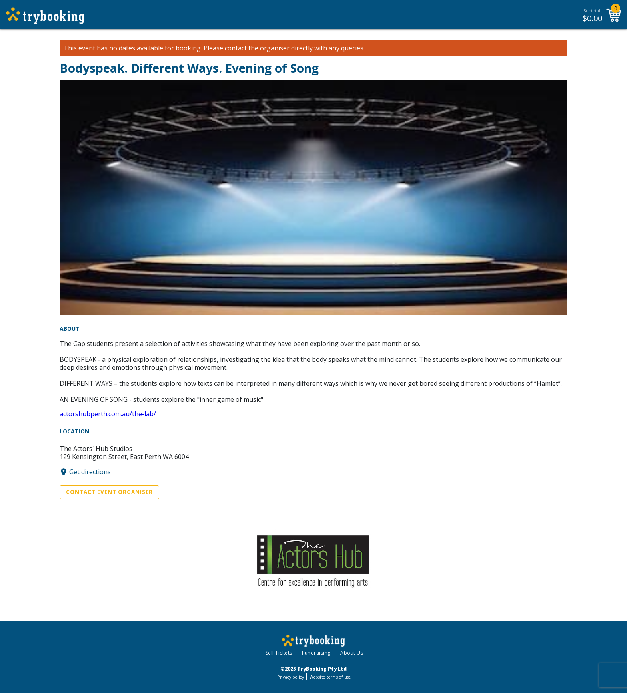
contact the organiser (257, 48)
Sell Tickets (279, 652)
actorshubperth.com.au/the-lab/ (108, 413)
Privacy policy (290, 677)
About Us (351, 652)
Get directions (90, 471)
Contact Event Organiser (109, 492)
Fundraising (316, 652)
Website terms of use (330, 677)
